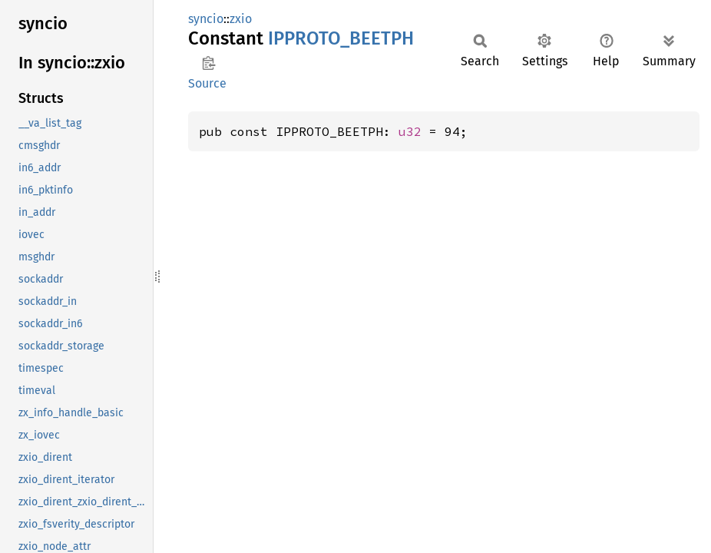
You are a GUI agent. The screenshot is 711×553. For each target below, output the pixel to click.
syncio (205, 19)
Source (207, 83)
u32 (410, 131)
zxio (241, 19)
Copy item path (208, 63)
